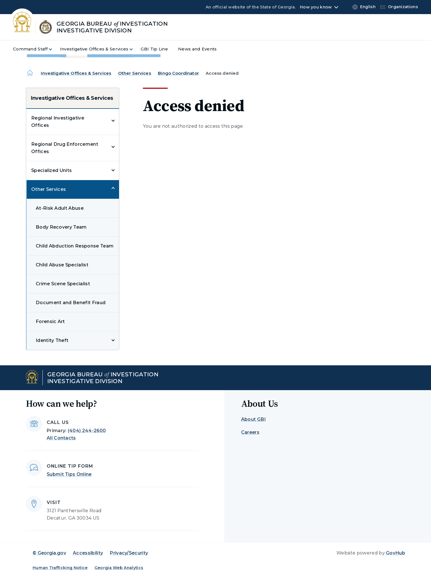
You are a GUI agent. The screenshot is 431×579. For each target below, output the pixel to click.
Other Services (134, 73)
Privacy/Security (129, 553)
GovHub (395, 553)
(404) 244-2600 (87, 430)
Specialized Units (51, 170)
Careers (250, 432)
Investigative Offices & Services (76, 73)
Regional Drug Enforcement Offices (64, 148)
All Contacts (61, 438)
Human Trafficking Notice (60, 567)
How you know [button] (316, 7)
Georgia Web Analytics (119, 567)
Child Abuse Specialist (62, 265)
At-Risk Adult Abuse (60, 208)
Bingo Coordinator (178, 73)
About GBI (253, 419)
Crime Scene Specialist (63, 283)
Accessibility (88, 553)
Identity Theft (52, 340)
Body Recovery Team (61, 227)
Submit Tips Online (69, 474)
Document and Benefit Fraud (70, 302)
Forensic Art (50, 321)
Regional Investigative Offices (57, 121)
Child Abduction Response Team (75, 246)
